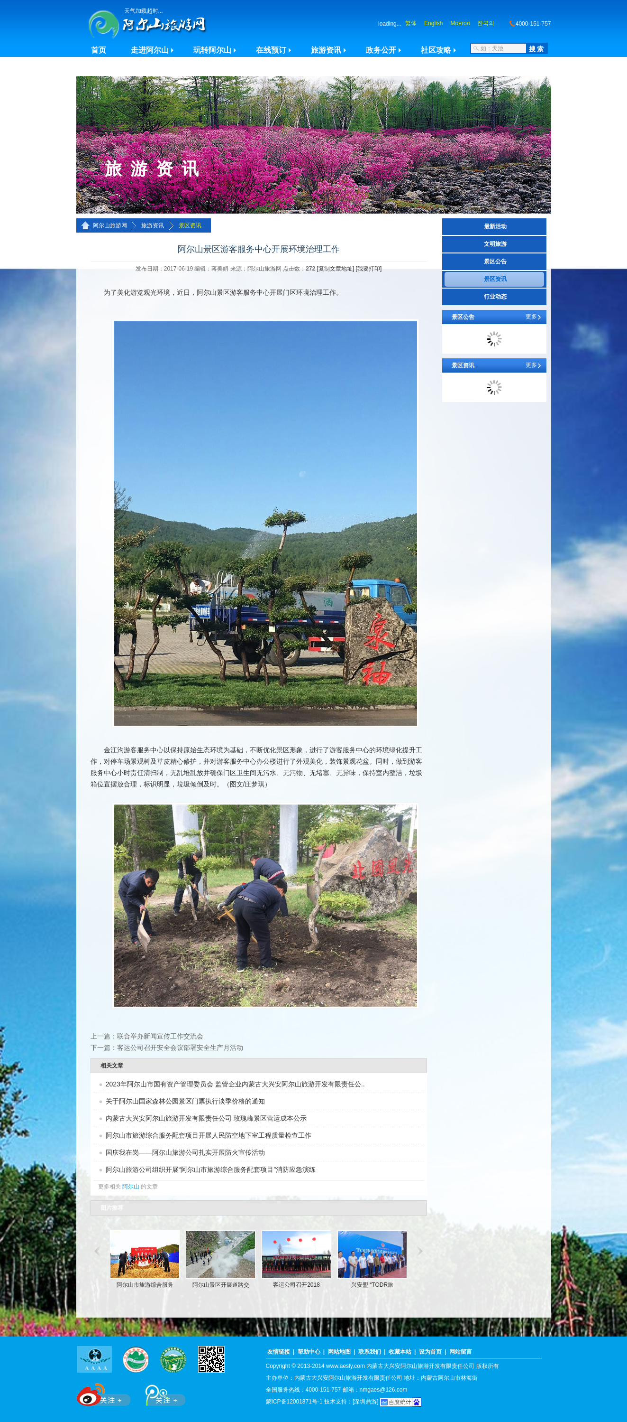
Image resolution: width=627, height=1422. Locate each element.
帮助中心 (309, 1351)
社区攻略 (436, 50)
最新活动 (495, 226)
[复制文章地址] (335, 268)
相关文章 (111, 1065)
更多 (531, 316)
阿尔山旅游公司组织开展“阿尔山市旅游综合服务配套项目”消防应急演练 (211, 1169)
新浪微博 (104, 1392)
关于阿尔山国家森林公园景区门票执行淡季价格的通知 (185, 1101)
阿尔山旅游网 (110, 225)
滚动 (96, 1251)
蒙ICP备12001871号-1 (294, 1401)
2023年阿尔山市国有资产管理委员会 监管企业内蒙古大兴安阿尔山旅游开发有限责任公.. (235, 1084)
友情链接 (278, 1351)
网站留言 (460, 1351)
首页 (98, 50)
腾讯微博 (160, 1392)
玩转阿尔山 (212, 50)
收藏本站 (400, 1351)
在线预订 (271, 50)
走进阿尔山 (150, 50)
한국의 (485, 23)
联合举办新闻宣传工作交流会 (160, 1036)
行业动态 (495, 296)
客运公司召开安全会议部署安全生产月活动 (180, 1047)
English (433, 23)
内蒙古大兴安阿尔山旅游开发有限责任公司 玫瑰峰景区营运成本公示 (206, 1118)
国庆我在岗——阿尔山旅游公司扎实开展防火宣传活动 (185, 1152)
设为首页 (430, 1351)
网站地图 (339, 1351)
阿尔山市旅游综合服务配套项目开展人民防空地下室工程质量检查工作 (208, 1135)
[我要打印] (369, 268)
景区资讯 (190, 225)
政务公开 (381, 50)
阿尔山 (130, 1186)
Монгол (460, 23)
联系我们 (369, 1351)
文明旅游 (495, 244)
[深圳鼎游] (366, 1401)
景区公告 (495, 261)
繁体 (411, 23)
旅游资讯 (326, 50)
